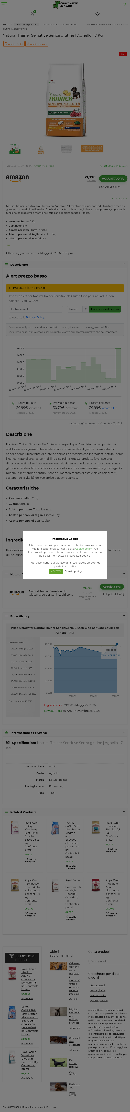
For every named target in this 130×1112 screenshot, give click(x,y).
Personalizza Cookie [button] (77, 555)
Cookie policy (83, 548)
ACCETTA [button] (56, 571)
